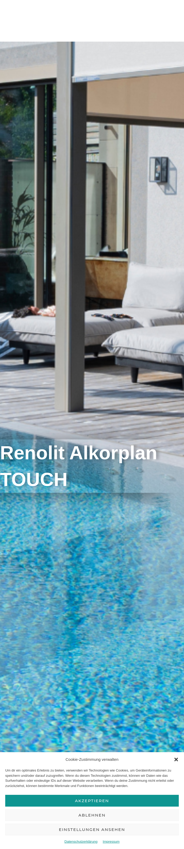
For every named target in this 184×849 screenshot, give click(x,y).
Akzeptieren (92, 800)
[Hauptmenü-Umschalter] (173, 19)
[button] (176, 759)
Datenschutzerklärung (81, 842)
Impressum (111, 842)
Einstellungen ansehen (92, 829)
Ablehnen (92, 815)
